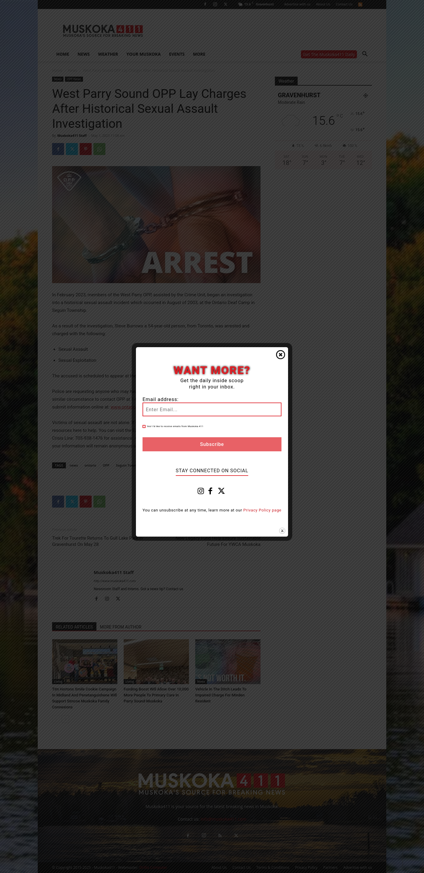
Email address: (160, 399)
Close (280, 354)
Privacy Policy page (262, 510)
